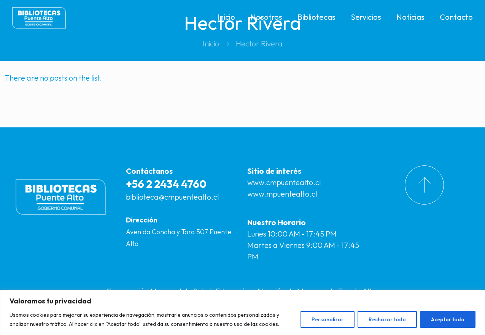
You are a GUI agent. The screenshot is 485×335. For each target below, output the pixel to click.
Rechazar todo (387, 319)
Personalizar (327, 319)
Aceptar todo (447, 319)
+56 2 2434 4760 (166, 184)
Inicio (211, 43)
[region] (242, 312)
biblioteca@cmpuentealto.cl (172, 197)
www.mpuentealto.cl (282, 193)
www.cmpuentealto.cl (284, 182)
